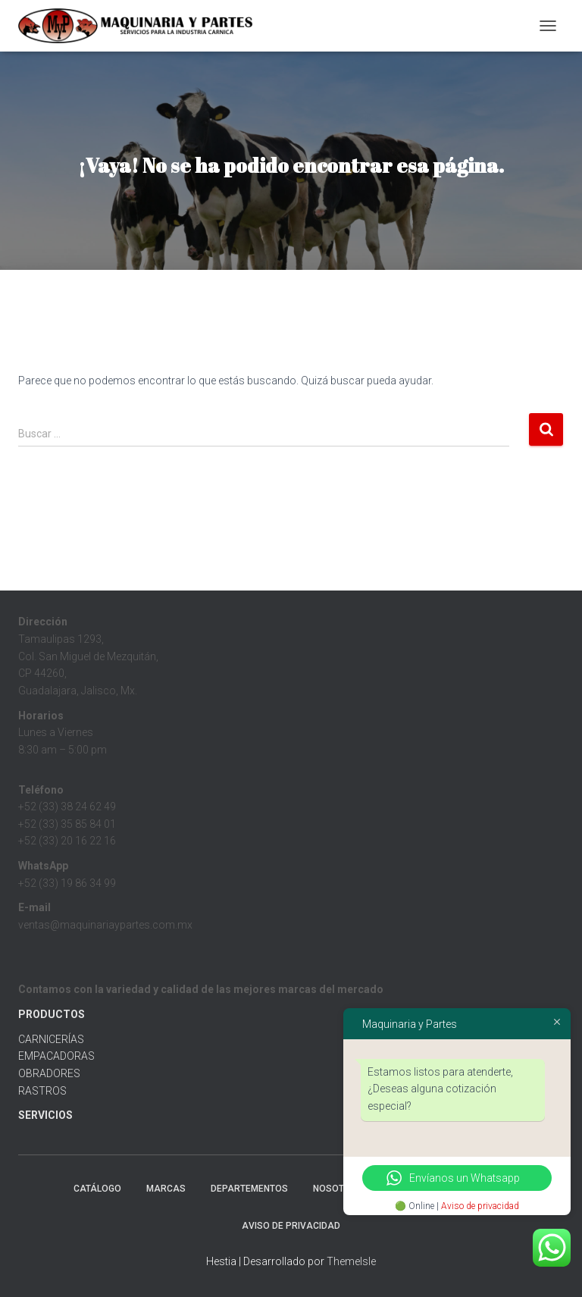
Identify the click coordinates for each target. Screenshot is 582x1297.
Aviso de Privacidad (291, 1225)
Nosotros (338, 1188)
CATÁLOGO (97, 1188)
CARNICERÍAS (51, 1039)
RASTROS (42, 1091)
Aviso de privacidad (480, 1206)
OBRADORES (49, 1073)
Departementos (249, 1188)
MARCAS (166, 1188)
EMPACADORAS (56, 1056)
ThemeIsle (351, 1261)
